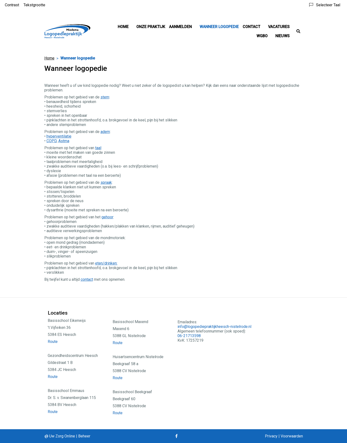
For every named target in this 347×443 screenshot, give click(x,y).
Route (53, 341)
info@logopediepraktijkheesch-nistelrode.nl (214, 326)
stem (104, 97)
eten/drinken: (106, 263)
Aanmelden (180, 26)
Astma (63, 141)
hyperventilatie (58, 136)
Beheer (84, 436)
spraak (106, 182)
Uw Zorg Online (62, 436)
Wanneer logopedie (219, 26)
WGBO (262, 36)
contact (87, 279)
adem (105, 131)
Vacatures (279, 26)
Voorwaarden (292, 436)
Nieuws (282, 36)
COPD (51, 141)
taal (98, 148)
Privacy (271, 436)
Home (123, 26)
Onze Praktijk (150, 26)
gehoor (107, 217)
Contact (251, 26)
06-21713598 (189, 335)
